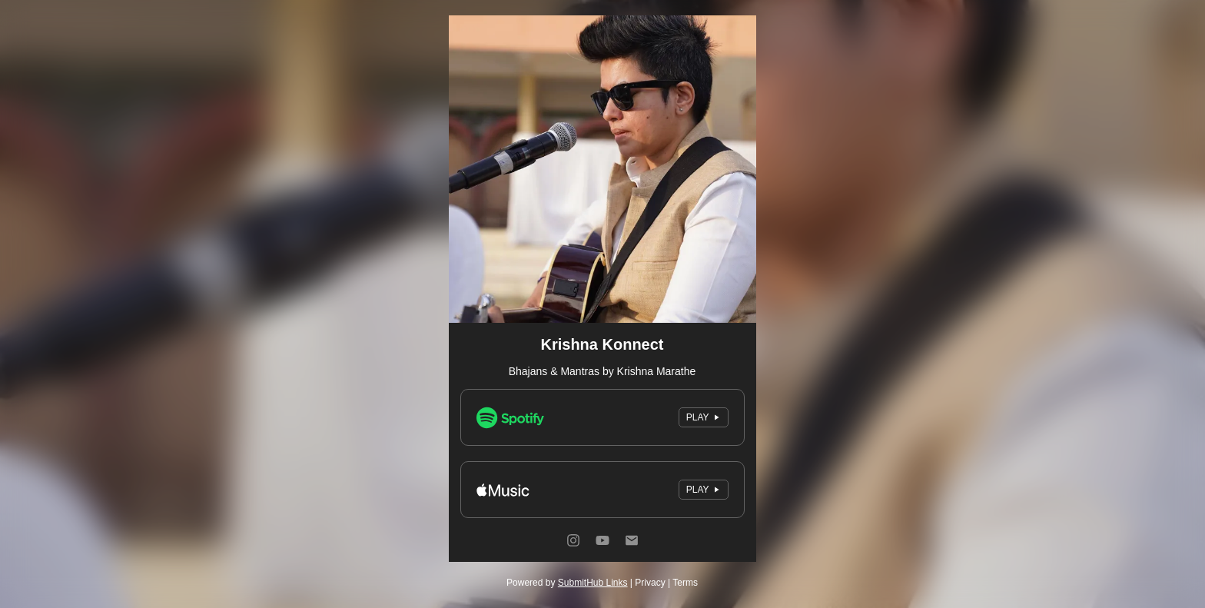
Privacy (650, 582)
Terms (685, 582)
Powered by (566, 582)
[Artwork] (602, 169)
